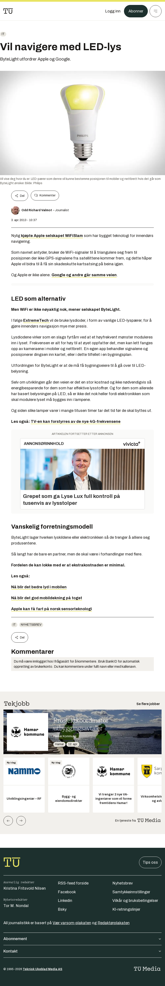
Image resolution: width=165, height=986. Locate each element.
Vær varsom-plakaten (72, 923)
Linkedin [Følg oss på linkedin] (65, 900)
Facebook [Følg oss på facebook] (67, 892)
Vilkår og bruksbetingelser (135, 900)
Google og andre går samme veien (84, 275)
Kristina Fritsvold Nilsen (24, 888)
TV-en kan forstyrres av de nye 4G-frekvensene (76, 421)
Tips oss (150, 862)
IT (3, 34)
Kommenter (44, 195)
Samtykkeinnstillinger (131, 892)
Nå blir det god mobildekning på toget (46, 598)
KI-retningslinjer (126, 909)
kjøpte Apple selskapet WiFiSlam (52, 236)
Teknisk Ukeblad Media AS (42, 969)
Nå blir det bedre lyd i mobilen (39, 587)
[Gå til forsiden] (8, 11)
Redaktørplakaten (114, 923)
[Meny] (156, 11)
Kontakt (82, 951)
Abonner (135, 11)
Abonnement (82, 939)
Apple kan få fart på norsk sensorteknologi (51, 609)
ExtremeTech (36, 320)
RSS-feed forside (73, 883)
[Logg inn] (113, 11)
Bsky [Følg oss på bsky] (62, 909)
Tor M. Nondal (16, 906)
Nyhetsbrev (31, 624)
